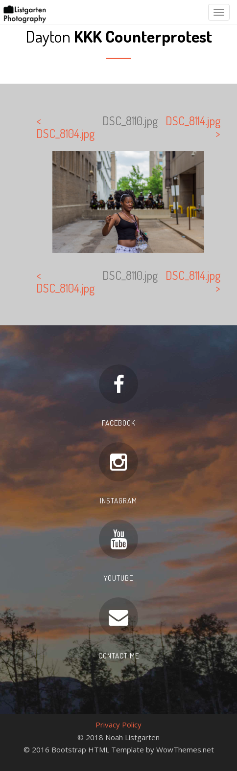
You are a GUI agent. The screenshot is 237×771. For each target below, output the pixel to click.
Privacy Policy (118, 724)
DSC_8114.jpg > (193, 127)
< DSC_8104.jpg (65, 127)
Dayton (118, 35)
